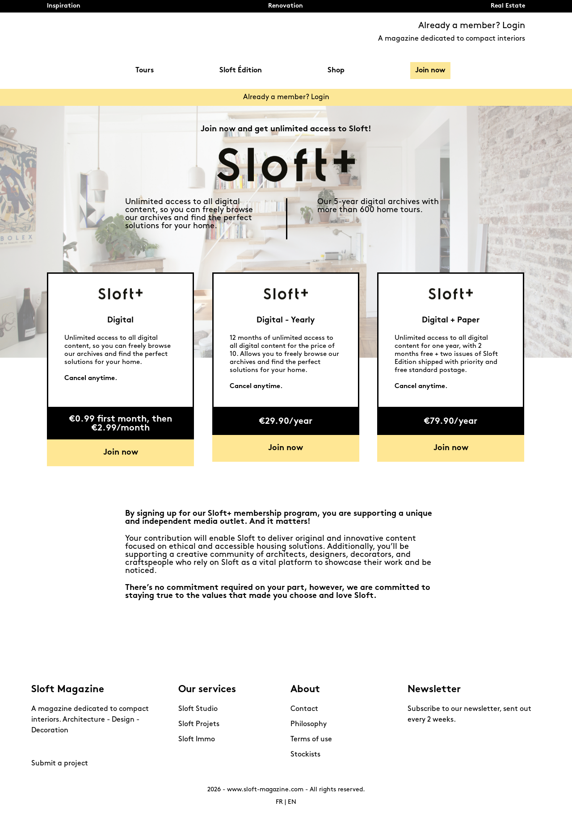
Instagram (40, 747)
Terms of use (311, 739)
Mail (102, 747)
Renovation (285, 6)
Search (520, 70)
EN (292, 802)
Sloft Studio (198, 709)
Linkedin (87, 747)
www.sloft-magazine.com (265, 789)
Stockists (305, 754)
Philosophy (308, 724)
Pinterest (56, 747)
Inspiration (63, 6)
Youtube (71, 747)
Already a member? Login (471, 25)
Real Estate (508, 6)
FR (279, 802)
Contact (304, 709)
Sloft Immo (196, 739)
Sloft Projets (198, 724)
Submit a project (59, 763)
